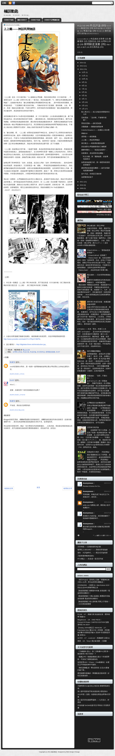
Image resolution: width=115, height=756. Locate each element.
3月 (83, 102)
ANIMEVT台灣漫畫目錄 (51, 20)
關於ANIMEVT (22, 20)
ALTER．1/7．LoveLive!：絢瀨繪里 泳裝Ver (94, 638)
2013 (82, 66)
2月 (83, 105)
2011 (82, 182)
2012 (82, 69)
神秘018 (84, 133)
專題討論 (87, 31)
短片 (84, 47)
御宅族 (108, 31)
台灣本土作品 (17, 352)
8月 (83, 85)
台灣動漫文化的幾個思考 (96, 403)
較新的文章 (9, 488)
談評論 (83, 33)
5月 (83, 95)
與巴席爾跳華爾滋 (94, 351)
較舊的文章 (68, 488)
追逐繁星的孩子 (87, 177)
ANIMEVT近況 (35, 20)
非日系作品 (41, 352)
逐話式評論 (93, 33)
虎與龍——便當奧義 (88, 137)
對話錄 (99, 31)
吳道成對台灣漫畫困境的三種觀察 (93, 147)
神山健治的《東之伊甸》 (96, 226)
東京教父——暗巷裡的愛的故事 (93, 143)
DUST (58, 352)
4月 (83, 99)
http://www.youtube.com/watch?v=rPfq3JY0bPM (22, 339)
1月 (83, 109)
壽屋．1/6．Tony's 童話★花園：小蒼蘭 (92, 641)
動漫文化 (85, 28)
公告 (78, 52)
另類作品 (92, 41)
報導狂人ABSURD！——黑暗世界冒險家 (93, 550)
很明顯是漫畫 (50, 352)
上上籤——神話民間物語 (90, 140)
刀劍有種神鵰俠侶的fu (86, 556)
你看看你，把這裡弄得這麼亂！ (93, 153)
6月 (83, 92)
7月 (83, 89)
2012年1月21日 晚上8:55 (17, 410)
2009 (82, 188)
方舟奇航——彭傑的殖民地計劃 (89, 547)
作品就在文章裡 (97, 39)
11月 (84, 76)
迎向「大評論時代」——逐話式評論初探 (93, 553)
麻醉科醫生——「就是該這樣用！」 (94, 150)
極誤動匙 (11, 11)
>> (110, 535)
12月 (84, 72)
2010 (82, 185)
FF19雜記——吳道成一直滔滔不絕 (90, 559)
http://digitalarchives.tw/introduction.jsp (31, 344)
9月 (83, 82)
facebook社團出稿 (82, 39)
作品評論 (33, 352)
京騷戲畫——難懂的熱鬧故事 (92, 127)
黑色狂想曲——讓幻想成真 (91, 123)
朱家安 (12, 362)
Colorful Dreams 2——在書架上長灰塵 (95, 130)
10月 (84, 79)
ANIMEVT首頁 (8, 20)
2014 (82, 63)
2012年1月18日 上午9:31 (17, 374)
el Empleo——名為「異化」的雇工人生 (91, 329)
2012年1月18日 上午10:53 (17, 394)
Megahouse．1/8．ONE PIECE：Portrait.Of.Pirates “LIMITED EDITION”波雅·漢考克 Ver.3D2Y (93, 622)
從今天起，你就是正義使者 (91, 174)
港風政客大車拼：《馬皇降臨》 (99, 452)
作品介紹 (26, 352)
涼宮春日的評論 (93, 427)
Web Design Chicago (73, 752)
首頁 (38, 487)
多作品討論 (98, 28)
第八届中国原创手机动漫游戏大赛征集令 (93, 691)
